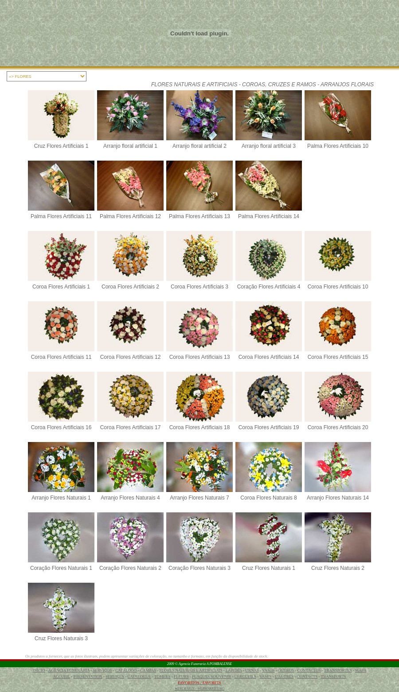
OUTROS (286, 670)
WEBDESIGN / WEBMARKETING (199, 689)
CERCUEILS (245, 676)
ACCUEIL (61, 676)
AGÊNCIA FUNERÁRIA (69, 670)
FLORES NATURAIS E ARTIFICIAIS (191, 670)
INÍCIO (39, 670)
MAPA (360, 670)
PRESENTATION (87, 676)
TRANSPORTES (338, 670)
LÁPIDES (234, 670)
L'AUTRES (284, 676)
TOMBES (162, 676)
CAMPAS (148, 670)
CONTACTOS (309, 670)
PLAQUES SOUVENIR (211, 676)
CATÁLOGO (126, 670)
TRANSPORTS (333, 676)
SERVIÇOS (102, 670)
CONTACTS (307, 676)
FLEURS (181, 676)
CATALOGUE (139, 676)
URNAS (252, 670)
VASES (265, 676)
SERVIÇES (115, 676)
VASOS (268, 670)
